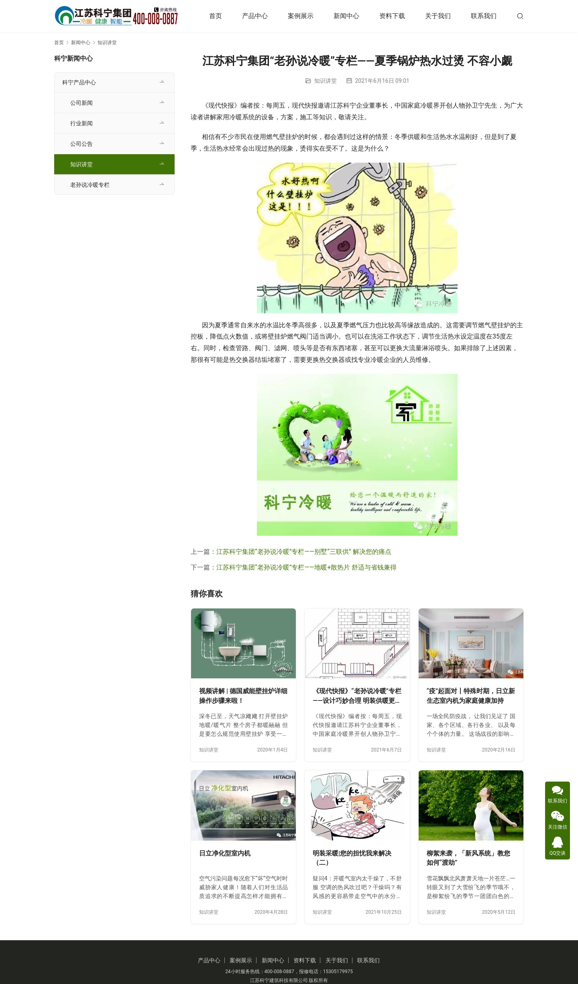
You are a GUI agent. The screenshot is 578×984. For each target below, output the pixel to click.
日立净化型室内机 (224, 853)
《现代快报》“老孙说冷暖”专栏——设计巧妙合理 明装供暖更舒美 (357, 696)
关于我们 (438, 16)
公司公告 (81, 144)
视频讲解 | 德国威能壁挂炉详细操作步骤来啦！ (243, 695)
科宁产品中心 (79, 82)
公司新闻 (81, 103)
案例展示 (300, 16)
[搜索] (520, 16)
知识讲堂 (325, 81)
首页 (215, 16)
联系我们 (484, 16)
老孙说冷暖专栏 (90, 185)
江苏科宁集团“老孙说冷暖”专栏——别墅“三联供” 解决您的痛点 (303, 551)
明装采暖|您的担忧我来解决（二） (352, 858)
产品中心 (255, 16)
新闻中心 (346, 16)
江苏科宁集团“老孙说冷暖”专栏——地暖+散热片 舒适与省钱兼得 (306, 567)
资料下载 (392, 16)
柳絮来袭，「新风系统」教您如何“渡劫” (468, 858)
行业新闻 (81, 123)
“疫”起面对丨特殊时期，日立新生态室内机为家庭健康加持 (471, 695)
